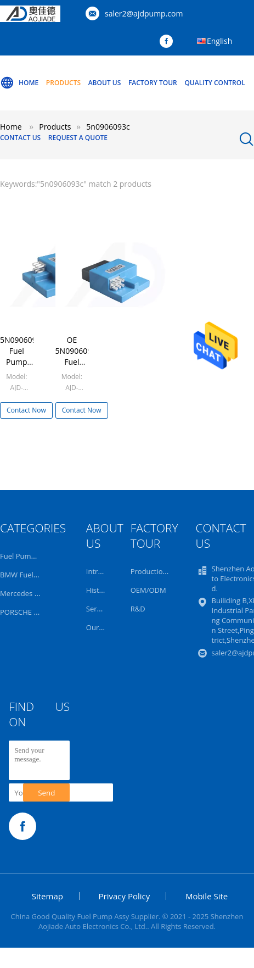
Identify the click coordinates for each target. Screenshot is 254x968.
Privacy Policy (124, 896)
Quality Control (214, 82)
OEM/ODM (148, 590)
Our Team (103, 627)
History (98, 590)
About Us (104, 82)
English (219, 41)
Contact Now (26, 410)
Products (63, 82)
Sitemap (47, 896)
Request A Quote (78, 137)
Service (98, 609)
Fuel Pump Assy (26, 556)
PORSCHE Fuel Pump (34, 612)
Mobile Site (206, 896)
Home (19, 82)
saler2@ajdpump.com (144, 13)
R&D (138, 609)
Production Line (157, 571)
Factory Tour (152, 82)
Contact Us (20, 137)
